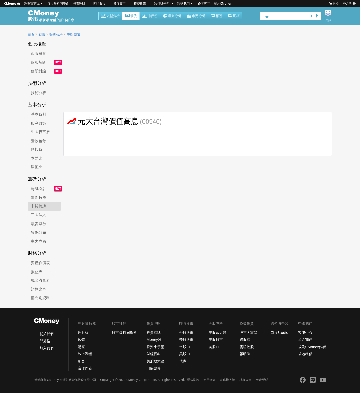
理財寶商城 (32, 3)
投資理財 (79, 3)
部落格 (45, 340)
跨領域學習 (161, 3)
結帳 (334, 4)
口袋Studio (279, 332)
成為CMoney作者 (312, 346)
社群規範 (245, 380)
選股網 (245, 339)
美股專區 (120, 3)
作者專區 (204, 3)
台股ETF (185, 346)
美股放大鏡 (155, 360)
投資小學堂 (155, 346)
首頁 (31, 35)
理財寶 (83, 332)
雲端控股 (247, 346)
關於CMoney (223, 3)
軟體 (81, 339)
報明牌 (245, 353)
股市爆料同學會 (58, 3)
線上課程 (85, 353)
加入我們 (47, 348)
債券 (182, 360)
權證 (216, 16)
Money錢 (154, 339)
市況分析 (196, 16)
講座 (81, 346)
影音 (81, 360)
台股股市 (186, 332)
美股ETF (185, 353)
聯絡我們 (183, 3)
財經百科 (154, 353)
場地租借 (305, 353)
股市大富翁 (248, 332)
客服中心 (305, 332)
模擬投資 (140, 3)
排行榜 (149, 16)
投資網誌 (154, 332)
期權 (234, 16)
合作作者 (85, 368)
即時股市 (99, 3)
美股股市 (186, 339)
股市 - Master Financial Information (54, 16)
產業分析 (172, 16)
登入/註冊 (349, 3)
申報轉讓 (73, 35)
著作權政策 (227, 380)
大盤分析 (110, 16)
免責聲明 (262, 380)
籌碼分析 (56, 35)
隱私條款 (193, 380)
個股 (131, 16)
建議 (328, 20)
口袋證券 (154, 368)
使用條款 (209, 380)
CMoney (12, 3)
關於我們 (47, 333)
